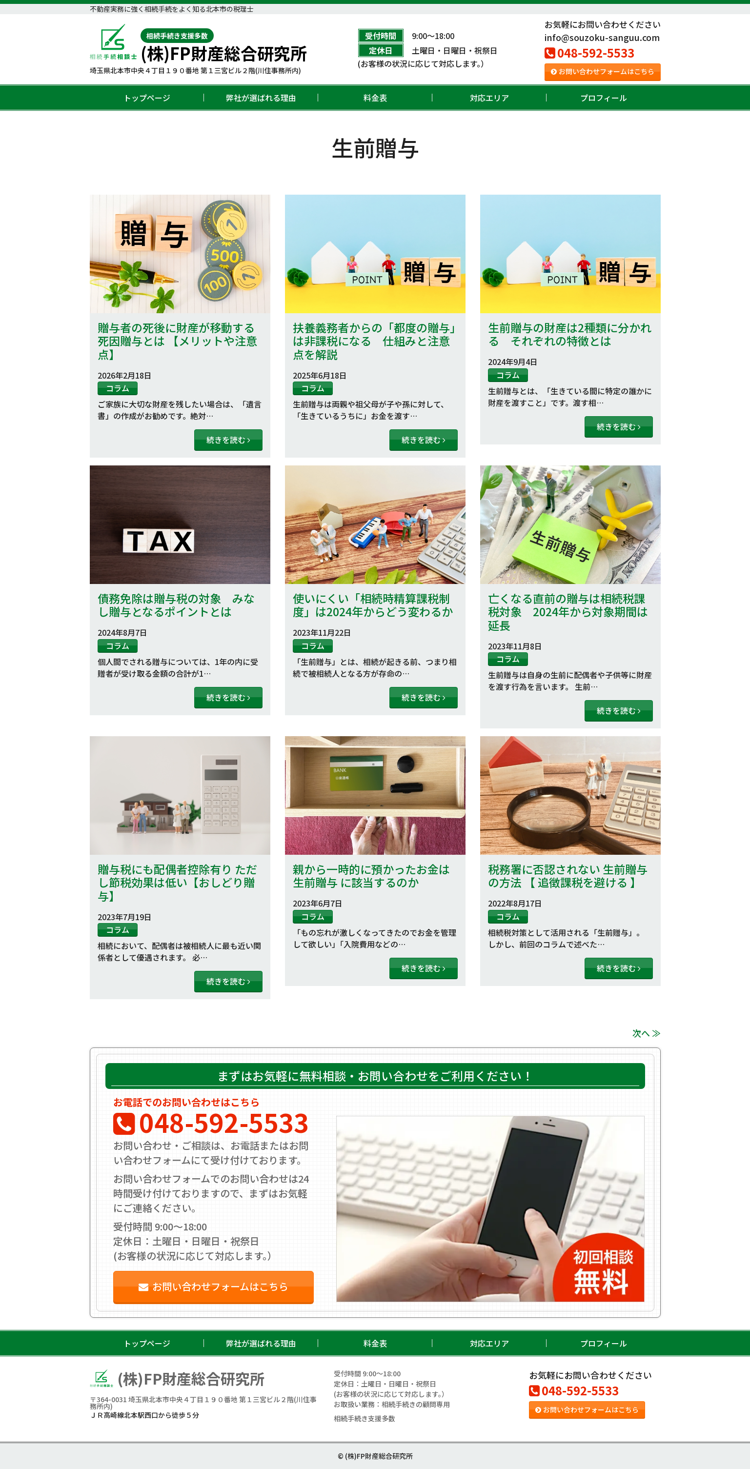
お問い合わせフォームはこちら (602, 71)
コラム (117, 388)
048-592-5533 (589, 52)
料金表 (375, 97)
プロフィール (603, 97)
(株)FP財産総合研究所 (224, 44)
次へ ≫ (646, 1032)
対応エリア (489, 97)
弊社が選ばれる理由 (261, 97)
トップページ (146, 97)
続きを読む (228, 439)
